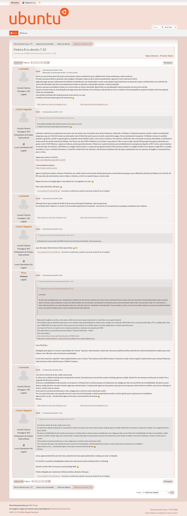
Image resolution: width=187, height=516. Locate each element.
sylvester (24, 68)
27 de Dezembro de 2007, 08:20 (52, 370)
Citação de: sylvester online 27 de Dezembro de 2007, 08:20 (56, 419)
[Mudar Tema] (39, 2)
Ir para (138, 492)
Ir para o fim (18, 62)
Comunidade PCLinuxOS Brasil (48, 191)
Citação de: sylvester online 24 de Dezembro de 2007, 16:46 (56, 118)
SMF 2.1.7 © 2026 (16, 512)
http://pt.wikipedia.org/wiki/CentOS (50, 160)
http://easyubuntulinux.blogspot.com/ (94, 104)
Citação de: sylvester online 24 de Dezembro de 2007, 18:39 (56, 235)
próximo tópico (166, 56)
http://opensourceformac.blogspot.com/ (52, 104)
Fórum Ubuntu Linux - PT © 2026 (164, 509)
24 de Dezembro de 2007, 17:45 (52, 112)
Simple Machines (32, 512)
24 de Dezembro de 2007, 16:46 (52, 70)
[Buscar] (162, 27)
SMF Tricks (33, 505)
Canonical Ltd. (64, 509)
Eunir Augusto (24, 109)
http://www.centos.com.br (46, 168)
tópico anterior (152, 56)
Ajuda (147, 513)
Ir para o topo (18, 481)
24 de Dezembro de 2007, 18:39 (52, 198)
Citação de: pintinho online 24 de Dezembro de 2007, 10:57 (56, 281)
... (38, 62)
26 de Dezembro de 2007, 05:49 (52, 275)
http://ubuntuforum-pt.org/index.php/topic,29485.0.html (58, 336)
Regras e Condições (158, 513)
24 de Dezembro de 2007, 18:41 (52, 229)
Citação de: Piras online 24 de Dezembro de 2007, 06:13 (57, 289)
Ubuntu (54, 509)
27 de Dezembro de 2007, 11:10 (52, 413)
